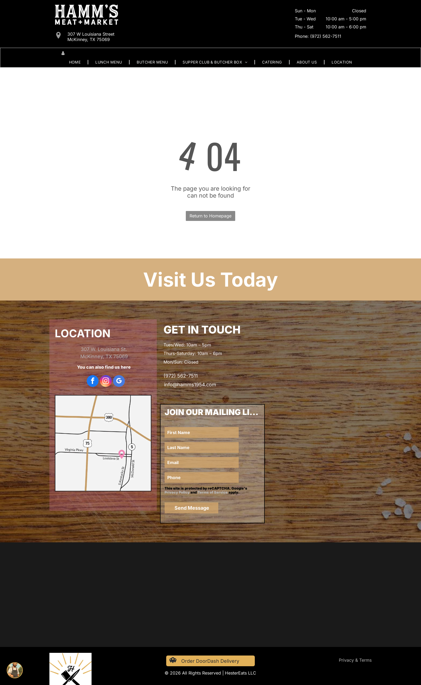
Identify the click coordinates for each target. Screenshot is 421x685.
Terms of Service (213, 492)
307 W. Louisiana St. (104, 349)
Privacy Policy (177, 492)
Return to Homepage (210, 216)
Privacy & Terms (355, 660)
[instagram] (106, 381)
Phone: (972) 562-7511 (318, 36)
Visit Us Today (210, 279)
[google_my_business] (119, 381)
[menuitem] (75, 62)
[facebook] (93, 381)
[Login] (62, 53)
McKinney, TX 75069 (104, 356)
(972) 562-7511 (181, 376)
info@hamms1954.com (190, 384)
